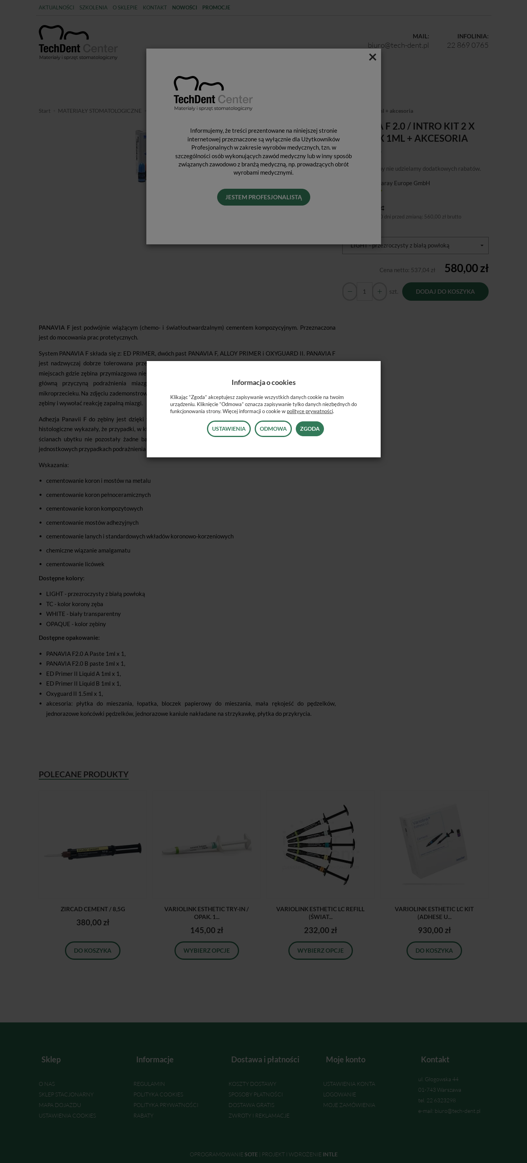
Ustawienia (229, 428)
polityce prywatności (310, 411)
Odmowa (273, 428)
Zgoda (310, 428)
